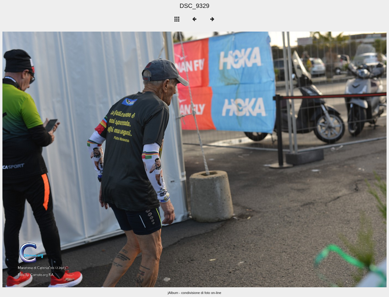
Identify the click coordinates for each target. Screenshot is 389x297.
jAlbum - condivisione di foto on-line (194, 293)
